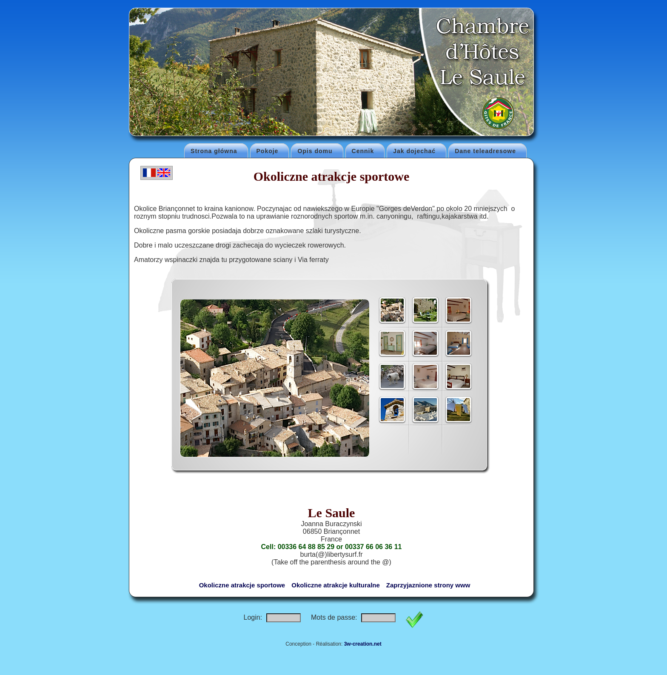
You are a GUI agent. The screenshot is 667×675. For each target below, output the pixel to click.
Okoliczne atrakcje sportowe (242, 585)
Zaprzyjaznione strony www (428, 585)
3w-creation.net (363, 644)
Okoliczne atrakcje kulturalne (335, 585)
